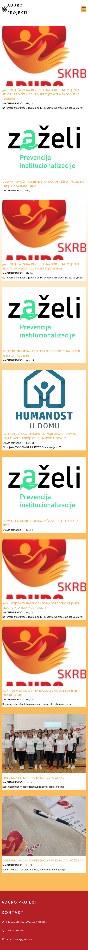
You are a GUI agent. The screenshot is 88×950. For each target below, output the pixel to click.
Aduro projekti (14, 103)
